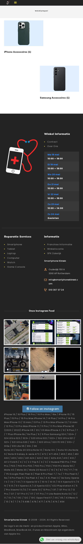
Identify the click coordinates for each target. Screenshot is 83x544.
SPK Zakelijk (54, 253)
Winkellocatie (55, 249)
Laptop (11, 253)
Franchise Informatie (59, 244)
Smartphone (14, 244)
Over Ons (52, 146)
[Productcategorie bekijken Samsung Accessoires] (59, 83)
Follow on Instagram (43, 409)
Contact (52, 141)
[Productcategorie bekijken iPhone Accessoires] (23, 38)
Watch (11, 262)
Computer (13, 258)
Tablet (11, 249)
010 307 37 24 (56, 289)
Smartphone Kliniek (16, 519)
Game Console (16, 266)
